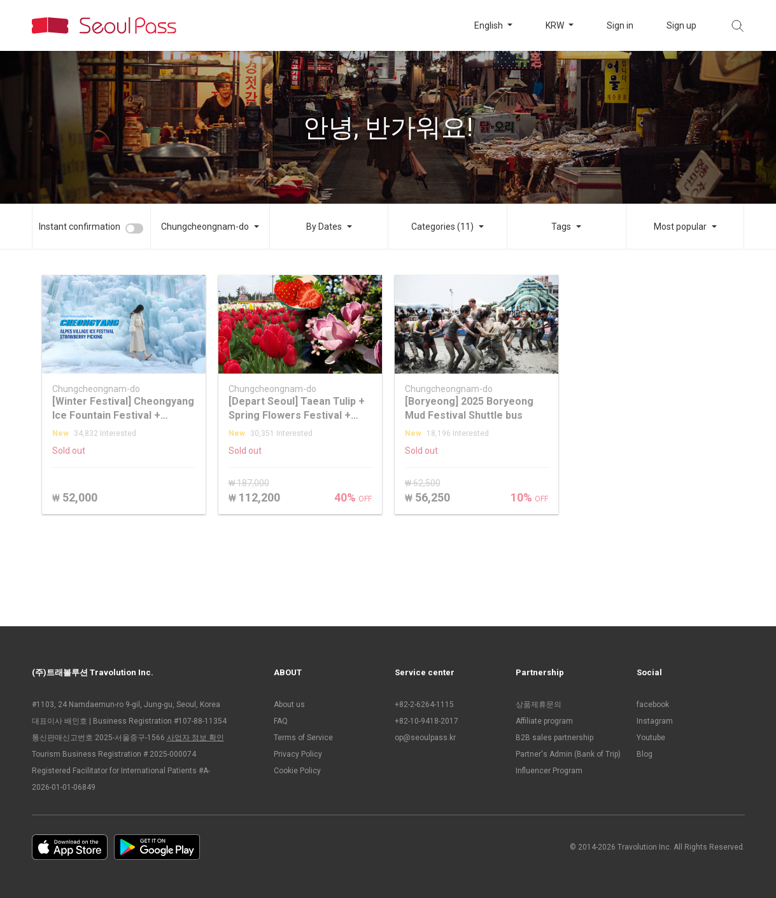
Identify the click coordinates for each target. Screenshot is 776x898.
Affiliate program (544, 721)
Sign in (620, 25)
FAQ (281, 721)
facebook (653, 704)
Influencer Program (549, 770)
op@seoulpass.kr (425, 737)
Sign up (681, 25)
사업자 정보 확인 (195, 737)
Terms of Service (303, 737)
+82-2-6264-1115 (424, 704)
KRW (556, 25)
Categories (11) (442, 226)
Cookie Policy (297, 770)
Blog (645, 754)
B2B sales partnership (554, 737)
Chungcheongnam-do (205, 226)
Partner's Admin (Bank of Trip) (568, 754)
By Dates (324, 226)
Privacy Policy (298, 754)
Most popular (680, 226)
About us (289, 704)
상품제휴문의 (538, 704)
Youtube (651, 737)
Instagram (655, 721)
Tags (561, 226)
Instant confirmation (79, 226)
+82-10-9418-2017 (426, 721)
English (489, 25)
